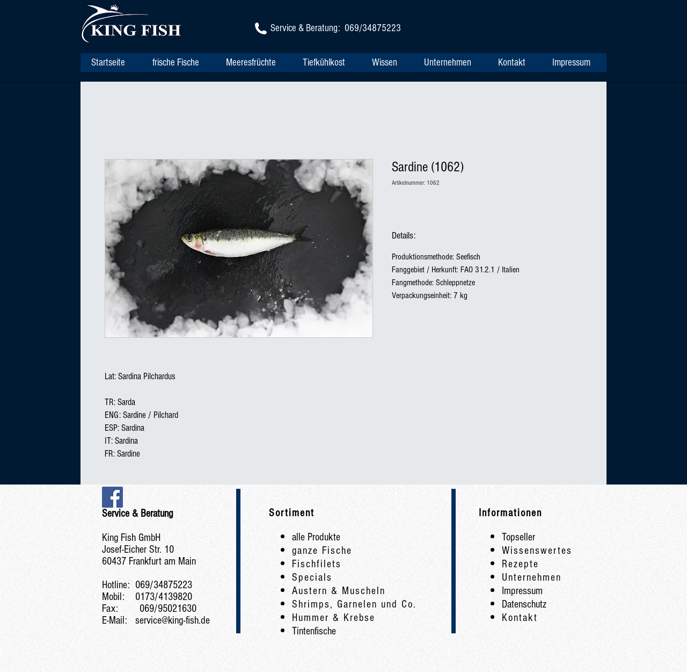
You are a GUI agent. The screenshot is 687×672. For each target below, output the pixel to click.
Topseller (518, 537)
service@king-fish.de (172, 620)
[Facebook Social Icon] (112, 497)
